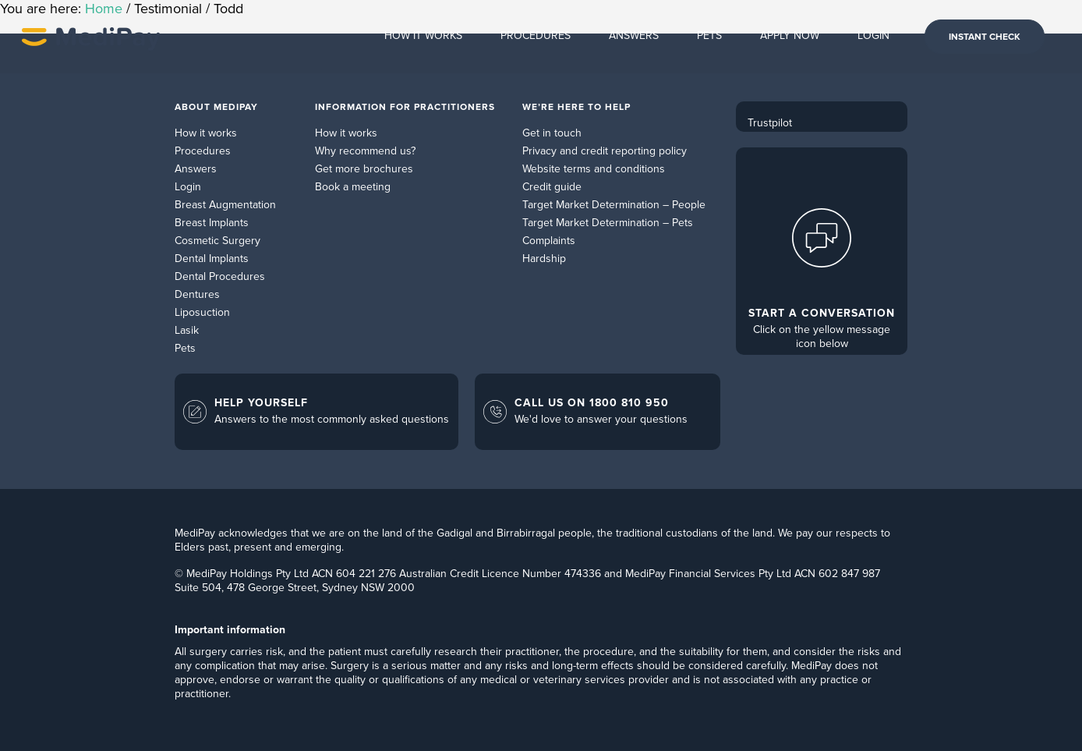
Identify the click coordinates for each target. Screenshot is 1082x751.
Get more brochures (364, 168)
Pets (185, 348)
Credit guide (552, 186)
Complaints (548, 240)
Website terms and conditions (593, 168)
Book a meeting (353, 186)
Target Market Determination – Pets (607, 222)
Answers (196, 168)
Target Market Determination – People (613, 204)
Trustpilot (770, 122)
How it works (206, 133)
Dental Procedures (220, 276)
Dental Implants (212, 258)
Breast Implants (212, 222)
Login (188, 186)
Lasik (187, 330)
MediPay (91, 36)
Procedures (203, 151)
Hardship (544, 258)
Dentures (197, 294)
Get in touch (552, 133)
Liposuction (202, 312)
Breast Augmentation (225, 204)
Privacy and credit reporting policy (604, 151)
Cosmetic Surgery (217, 240)
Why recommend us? (365, 151)
